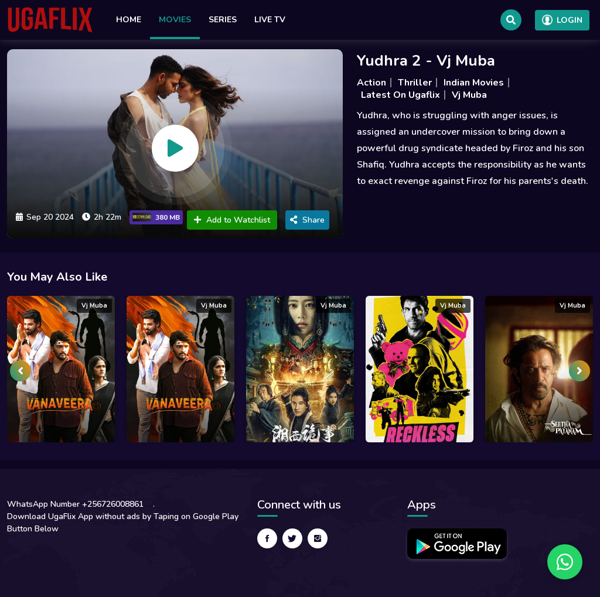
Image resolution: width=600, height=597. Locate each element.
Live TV (269, 19)
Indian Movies (474, 82)
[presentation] (20, 370)
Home (128, 19)
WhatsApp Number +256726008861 (75, 504)
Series (223, 19)
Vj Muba (469, 94)
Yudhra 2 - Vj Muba (426, 60)
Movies (175, 19)
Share (307, 220)
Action (371, 82)
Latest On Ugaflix (400, 94)
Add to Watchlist (232, 220)
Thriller (415, 82)
